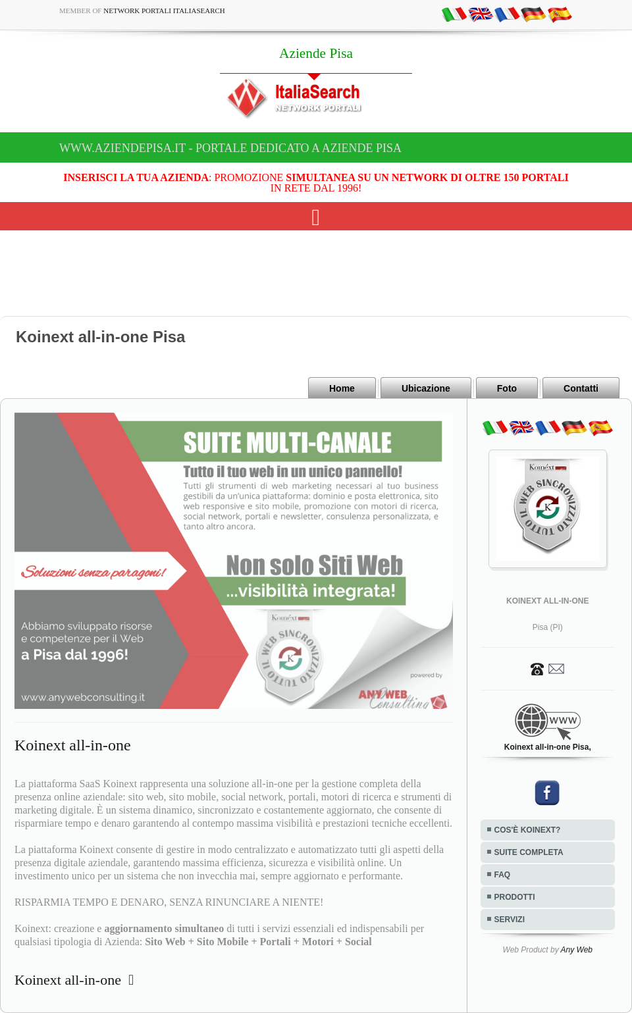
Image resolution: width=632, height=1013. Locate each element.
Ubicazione (426, 388)
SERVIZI (509, 919)
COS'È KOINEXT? (527, 830)
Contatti (581, 388)
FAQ (502, 874)
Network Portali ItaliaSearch (164, 10)
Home (342, 388)
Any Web (576, 949)
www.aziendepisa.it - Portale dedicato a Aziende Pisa (230, 148)
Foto (507, 388)
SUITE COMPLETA (529, 852)
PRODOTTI (514, 897)
